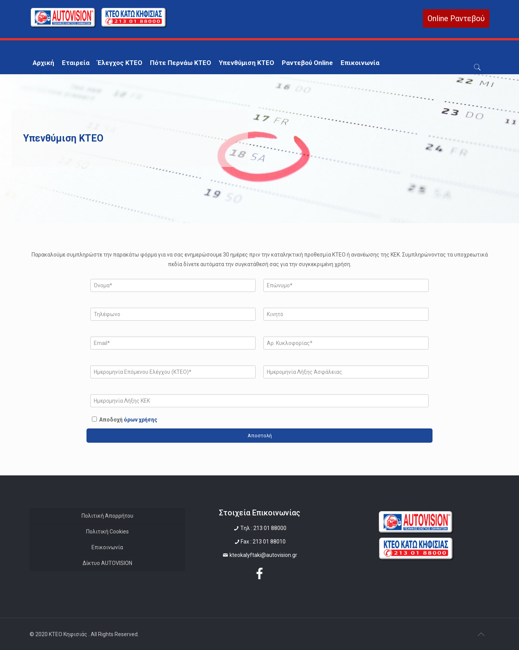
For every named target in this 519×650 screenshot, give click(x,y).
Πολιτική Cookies (107, 531)
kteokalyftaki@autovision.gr (263, 555)
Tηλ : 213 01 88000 (263, 528)
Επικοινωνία (107, 547)
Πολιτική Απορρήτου (107, 516)
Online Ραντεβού (456, 18)
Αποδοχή (128, 420)
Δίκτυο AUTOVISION (107, 563)
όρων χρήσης (140, 420)
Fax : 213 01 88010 (263, 541)
